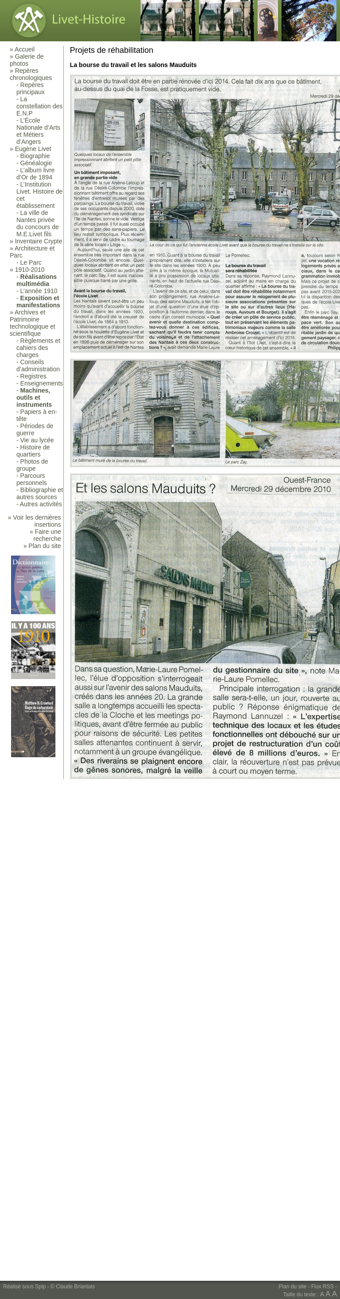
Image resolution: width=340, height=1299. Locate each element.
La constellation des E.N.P (39, 106)
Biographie (35, 155)
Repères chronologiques (31, 74)
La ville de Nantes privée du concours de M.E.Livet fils (37, 223)
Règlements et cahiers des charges (38, 347)
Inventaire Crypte (39, 241)
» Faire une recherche (45, 535)
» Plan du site (42, 545)
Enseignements (41, 383)
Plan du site (293, 1286)
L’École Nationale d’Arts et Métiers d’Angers (38, 131)
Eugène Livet (33, 148)
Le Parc (31, 262)
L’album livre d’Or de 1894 (35, 174)
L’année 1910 (39, 290)
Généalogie (36, 163)
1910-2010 (30, 269)
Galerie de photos (26, 60)
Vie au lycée (37, 440)
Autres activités (41, 504)
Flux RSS (322, 1286)
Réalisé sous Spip (24, 1286)
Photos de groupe (32, 465)
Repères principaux (30, 88)
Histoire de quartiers (33, 451)
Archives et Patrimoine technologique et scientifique (32, 323)
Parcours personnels (31, 479)
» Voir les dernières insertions (34, 521)
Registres (33, 376)
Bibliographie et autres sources (39, 493)
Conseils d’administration (38, 365)
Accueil (25, 49)
